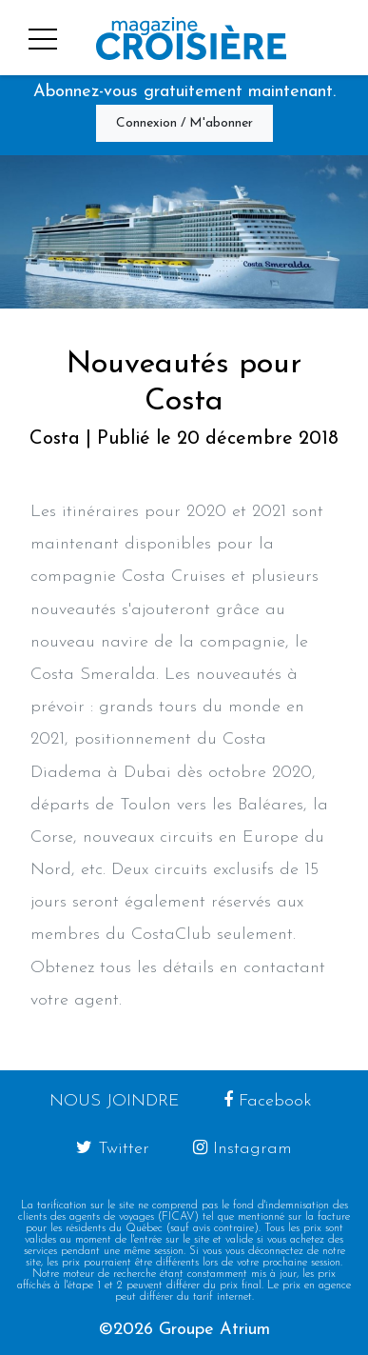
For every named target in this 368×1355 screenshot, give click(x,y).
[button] (35, 36)
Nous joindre (114, 1101)
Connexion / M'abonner (184, 123)
